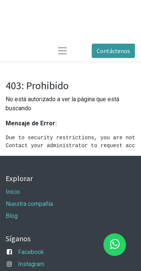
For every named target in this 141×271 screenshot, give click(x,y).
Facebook (31, 252)
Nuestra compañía (29, 203)
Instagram (31, 264)
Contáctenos (113, 51)
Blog (12, 215)
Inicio (13, 191)
